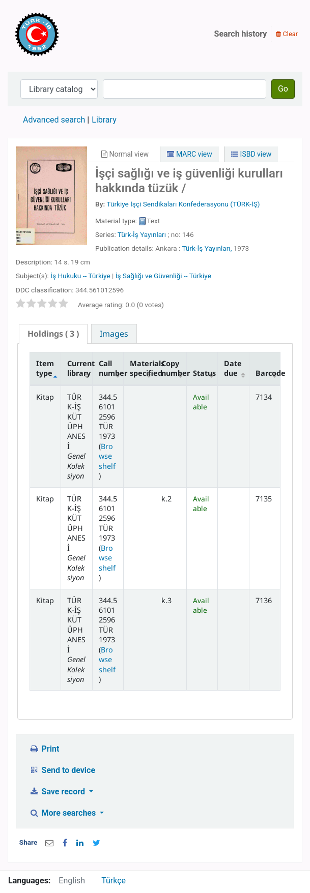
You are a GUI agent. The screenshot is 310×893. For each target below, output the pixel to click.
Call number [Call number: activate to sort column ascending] (111, 368)
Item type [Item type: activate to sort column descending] (45, 368)
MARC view (189, 154)
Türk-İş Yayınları (142, 234)
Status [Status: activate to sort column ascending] (204, 373)
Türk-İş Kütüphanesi (66, 34)
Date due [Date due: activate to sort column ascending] (233, 368)
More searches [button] (63, 813)
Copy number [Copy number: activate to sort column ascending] (173, 368)
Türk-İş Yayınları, (207, 248)
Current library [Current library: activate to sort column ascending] (79, 368)
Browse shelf (107, 456)
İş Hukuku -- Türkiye (80, 276)
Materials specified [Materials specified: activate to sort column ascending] (142, 368)
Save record (58, 791)
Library (104, 120)
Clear (287, 34)
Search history (240, 34)
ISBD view (251, 154)
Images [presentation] (114, 333)
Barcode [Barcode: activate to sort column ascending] (268, 373)
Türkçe (113, 880)
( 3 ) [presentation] (53, 333)
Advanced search (54, 120)
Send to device (62, 770)
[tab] (53, 334)
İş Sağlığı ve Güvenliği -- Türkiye (163, 276)
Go (283, 89)
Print (44, 749)
